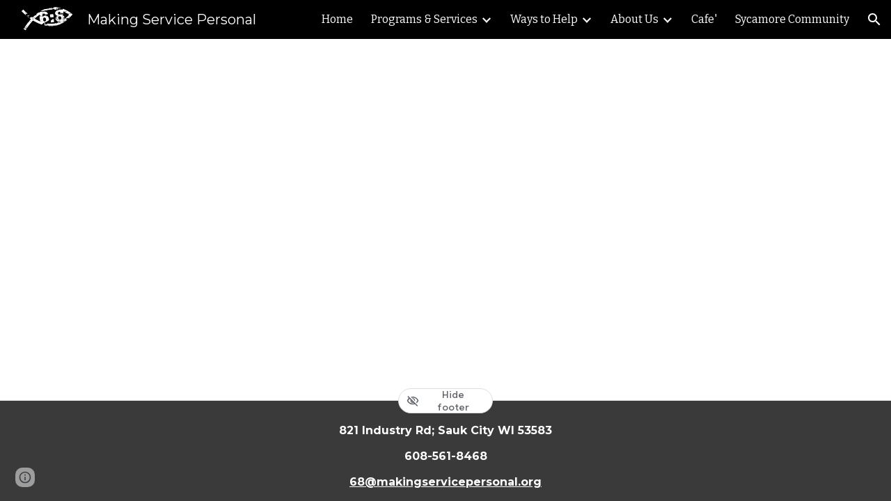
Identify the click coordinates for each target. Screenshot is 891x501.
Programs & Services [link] (424, 19)
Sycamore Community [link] (792, 19)
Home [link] (337, 19)
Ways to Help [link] (544, 19)
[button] (874, 19)
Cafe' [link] (704, 19)
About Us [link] (634, 19)
